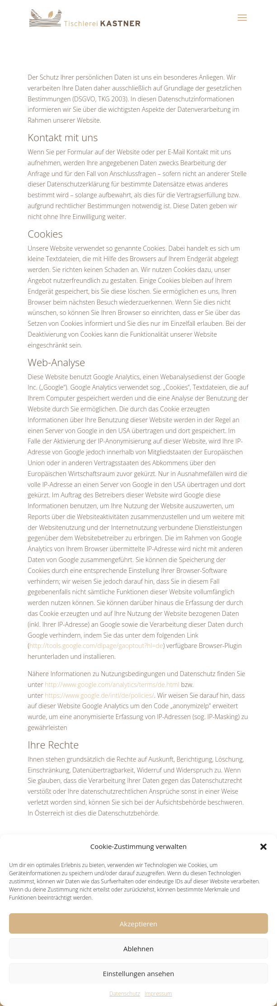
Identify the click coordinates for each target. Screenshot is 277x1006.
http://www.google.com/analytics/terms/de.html (112, 684)
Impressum (158, 993)
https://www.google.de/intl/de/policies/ (99, 695)
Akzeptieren (138, 923)
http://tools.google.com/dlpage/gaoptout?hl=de (96, 645)
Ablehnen (138, 948)
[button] (263, 846)
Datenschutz (124, 993)
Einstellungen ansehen (138, 973)
